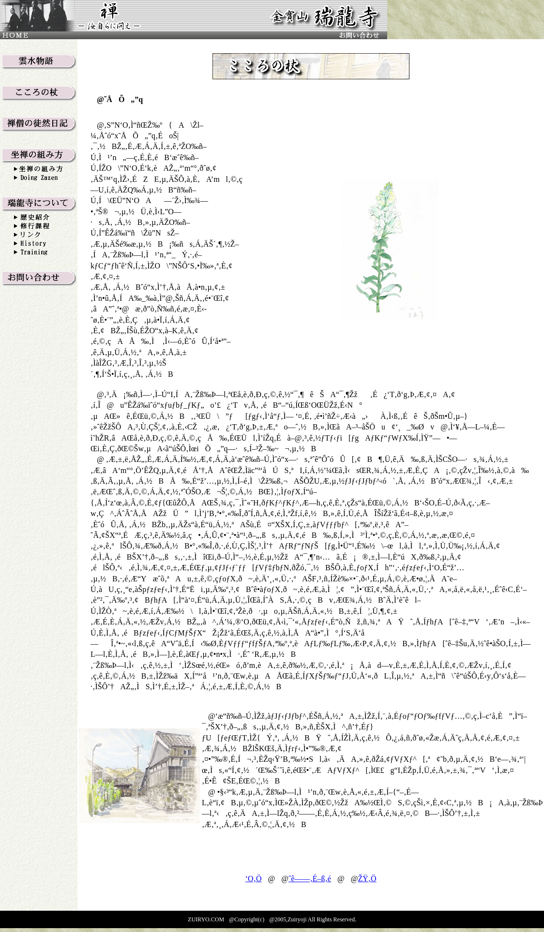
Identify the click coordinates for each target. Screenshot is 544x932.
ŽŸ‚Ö (367, 878)
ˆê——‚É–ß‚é (309, 878)
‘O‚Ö (253, 878)
